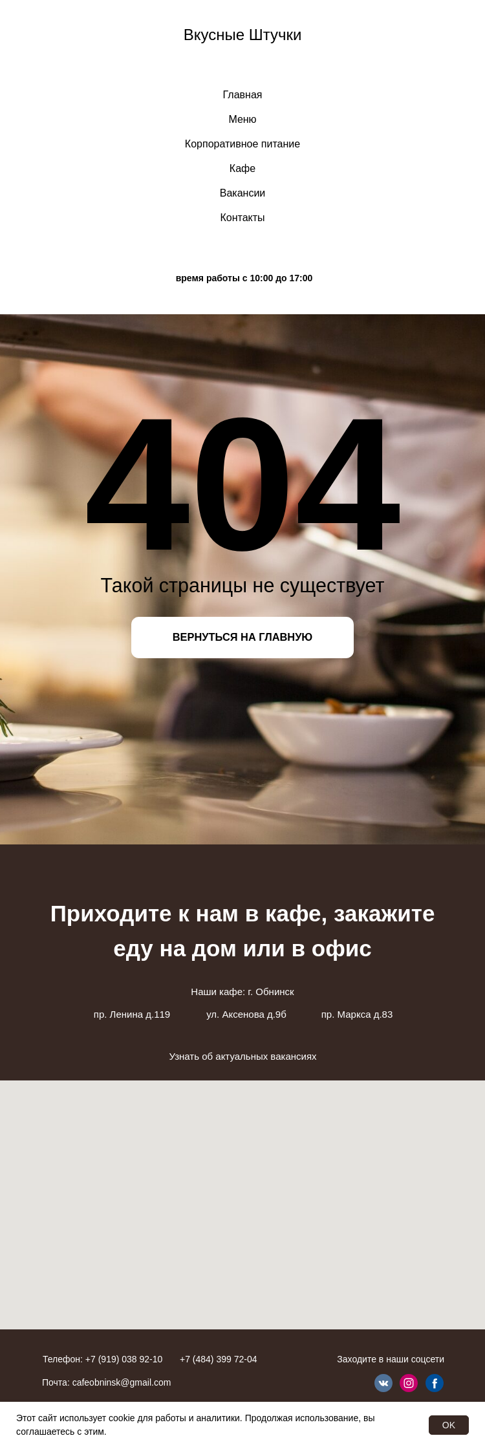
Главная (243, 94)
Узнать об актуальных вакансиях (242, 1056)
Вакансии (243, 193)
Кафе (242, 168)
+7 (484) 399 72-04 (218, 1359)
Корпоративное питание (242, 143)
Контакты (242, 217)
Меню (242, 119)
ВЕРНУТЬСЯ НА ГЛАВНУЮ (243, 637)
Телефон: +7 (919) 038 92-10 (102, 1359)
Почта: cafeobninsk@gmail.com (106, 1382)
